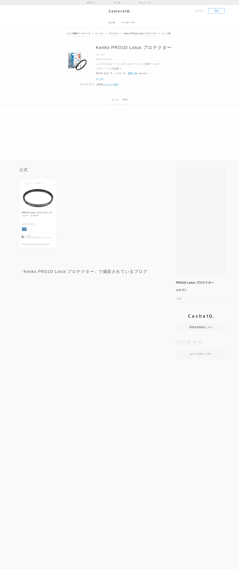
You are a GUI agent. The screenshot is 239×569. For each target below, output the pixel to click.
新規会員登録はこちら (201, 327)
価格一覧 (132, 73)
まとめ (115, 99)
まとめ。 (118, 2)
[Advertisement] (119, 136)
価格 (125, 99)
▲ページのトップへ (201, 354)
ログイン (199, 10)
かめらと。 (92, 2)
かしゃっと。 (146, 2)
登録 (216, 10)
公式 (179, 298)
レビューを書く (111, 84)
